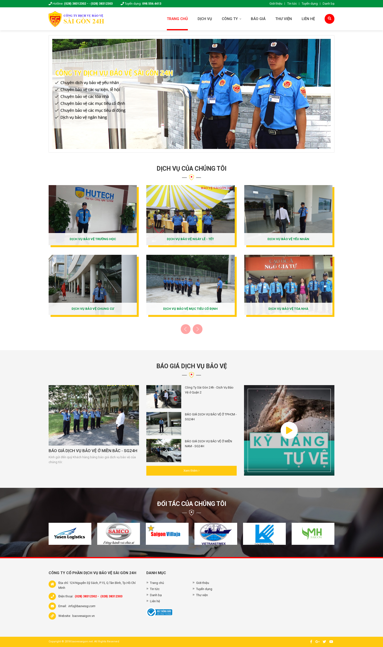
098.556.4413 (151, 3)
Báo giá (258, 19)
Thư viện (283, 19)
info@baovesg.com (81, 606)
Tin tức (292, 3)
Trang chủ (177, 19)
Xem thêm (191, 470)
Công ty (231, 19)
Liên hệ (308, 19)
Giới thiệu (275, 3)
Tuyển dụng (310, 3)
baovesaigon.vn (83, 616)
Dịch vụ (205, 19)
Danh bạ (328, 3)
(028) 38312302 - (76, 3)
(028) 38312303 (102, 3)
